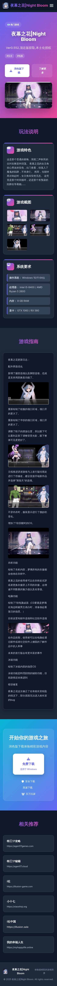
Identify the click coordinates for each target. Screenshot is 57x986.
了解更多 (42, 70)
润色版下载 (17, 70)
